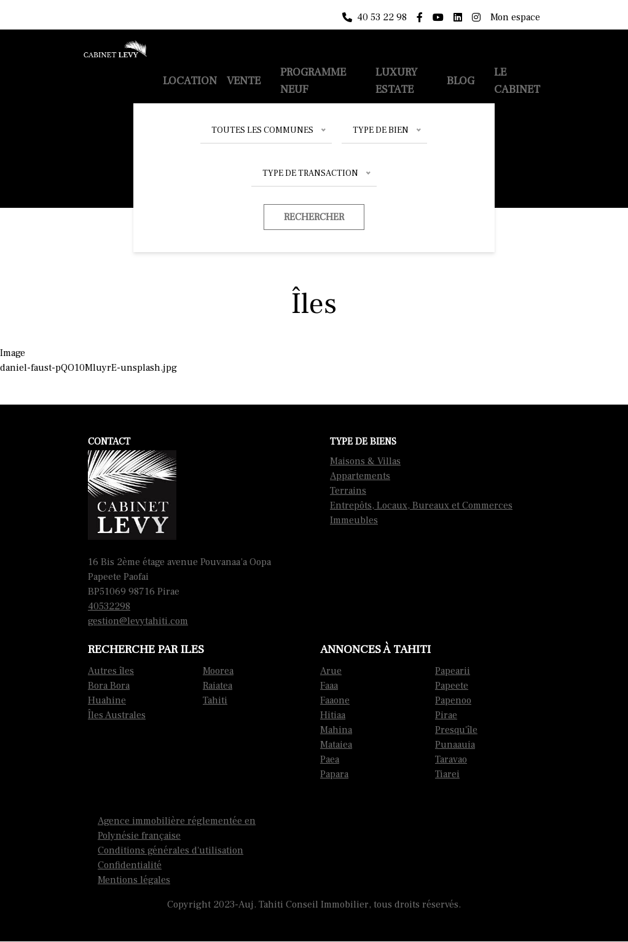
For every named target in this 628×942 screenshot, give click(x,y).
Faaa (329, 685)
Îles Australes (117, 715)
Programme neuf (313, 81)
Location (190, 81)
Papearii (452, 671)
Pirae (446, 715)
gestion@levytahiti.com (138, 621)
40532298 (109, 606)
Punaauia (455, 744)
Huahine (107, 700)
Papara (334, 774)
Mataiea (336, 744)
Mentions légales (134, 880)
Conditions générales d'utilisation (170, 850)
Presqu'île (456, 730)
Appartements (360, 476)
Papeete (451, 685)
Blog (460, 81)
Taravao (451, 759)
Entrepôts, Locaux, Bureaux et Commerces (421, 505)
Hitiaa (332, 715)
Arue (331, 671)
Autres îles (111, 671)
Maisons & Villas (365, 461)
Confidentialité (130, 865)
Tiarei (447, 774)
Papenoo (453, 700)
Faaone (335, 700)
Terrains (348, 491)
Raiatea (217, 685)
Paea (329, 759)
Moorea (218, 671)
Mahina (336, 730)
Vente (244, 81)
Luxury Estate (396, 81)
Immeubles (354, 520)
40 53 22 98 (374, 17)
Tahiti (215, 700)
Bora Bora (109, 685)
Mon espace (515, 17)
